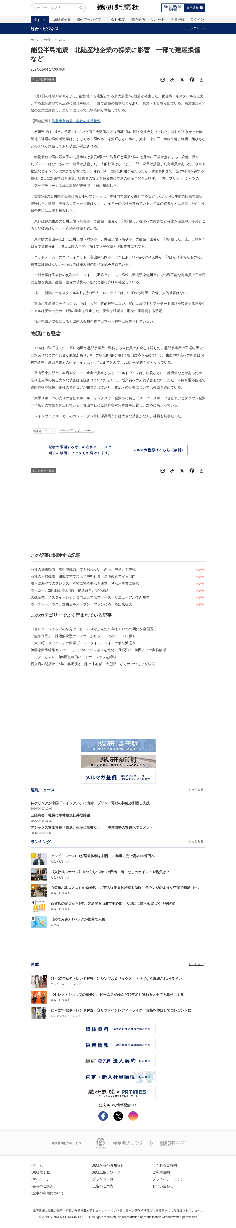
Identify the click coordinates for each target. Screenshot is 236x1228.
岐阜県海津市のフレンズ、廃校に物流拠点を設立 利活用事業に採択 (85, 583)
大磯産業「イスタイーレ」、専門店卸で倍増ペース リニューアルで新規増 (90, 597)
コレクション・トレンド (66, 984)
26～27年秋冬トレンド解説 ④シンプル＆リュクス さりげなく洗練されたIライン (116, 979)
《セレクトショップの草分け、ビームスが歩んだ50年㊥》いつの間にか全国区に (94, 629)
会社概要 (118, 19)
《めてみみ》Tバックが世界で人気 (78, 919)
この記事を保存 (43, 79)
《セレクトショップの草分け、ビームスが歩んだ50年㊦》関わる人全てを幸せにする (117, 995)
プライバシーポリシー (169, 1179)
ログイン (197, 19)
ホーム (35, 40)
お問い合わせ (162, 1186)
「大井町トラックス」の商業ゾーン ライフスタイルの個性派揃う (83, 643)
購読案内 (138, 19)
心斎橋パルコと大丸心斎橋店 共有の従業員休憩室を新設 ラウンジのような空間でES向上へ (125, 888)
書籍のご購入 (42, 1186)
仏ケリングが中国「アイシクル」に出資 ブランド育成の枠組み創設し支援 (90, 803)
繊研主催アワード (106, 1172)
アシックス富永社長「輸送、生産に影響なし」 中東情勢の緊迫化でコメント (92, 827)
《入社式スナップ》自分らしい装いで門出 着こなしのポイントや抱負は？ (110, 872)
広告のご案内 (102, 1186)
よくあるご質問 (164, 1165)
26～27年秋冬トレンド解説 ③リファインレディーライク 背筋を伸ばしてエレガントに (121, 1010)
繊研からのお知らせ (107, 1165)
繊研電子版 (62, 19)
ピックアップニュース (76, 431)
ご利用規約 (160, 1172)
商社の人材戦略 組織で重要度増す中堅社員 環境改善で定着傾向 (83, 576)
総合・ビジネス (45, 28)
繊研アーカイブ (89, 19)
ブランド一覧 (102, 1179)
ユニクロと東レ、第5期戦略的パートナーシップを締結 (74, 657)
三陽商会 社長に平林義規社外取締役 (60, 815)
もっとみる (197, 789)
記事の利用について (47, 1193)
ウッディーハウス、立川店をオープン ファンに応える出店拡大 (81, 604)
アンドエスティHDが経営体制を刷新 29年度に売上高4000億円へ (103, 856)
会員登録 (178, 19)
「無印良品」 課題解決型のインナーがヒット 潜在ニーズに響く (83, 636)
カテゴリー (197, 28)
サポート (158, 19)
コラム (55, 924)
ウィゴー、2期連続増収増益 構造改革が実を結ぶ (70, 590)
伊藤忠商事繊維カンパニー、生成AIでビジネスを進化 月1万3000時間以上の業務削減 (98, 650)
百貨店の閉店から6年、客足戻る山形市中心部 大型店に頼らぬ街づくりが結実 (93, 664)
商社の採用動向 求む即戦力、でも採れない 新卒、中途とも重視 (83, 569)
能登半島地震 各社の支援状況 (76, 121)
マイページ (40, 1179)
